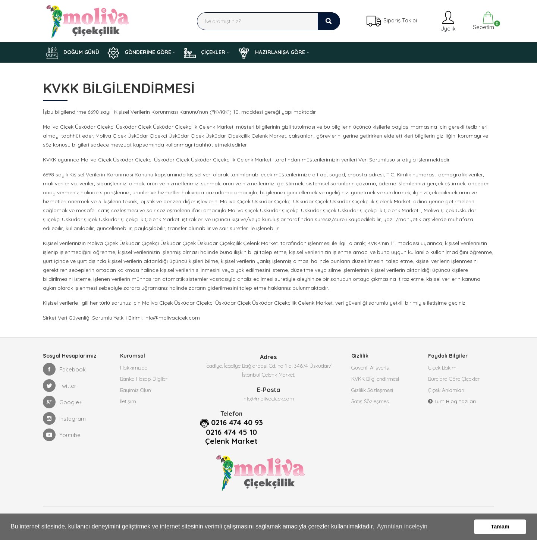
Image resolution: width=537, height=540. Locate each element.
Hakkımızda (134, 367)
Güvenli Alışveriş (370, 367)
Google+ (62, 402)
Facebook (64, 369)
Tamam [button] (500, 527)
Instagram (64, 418)
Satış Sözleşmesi (370, 401)
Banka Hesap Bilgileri (144, 379)
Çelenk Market (231, 441)
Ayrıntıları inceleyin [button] (402, 526)
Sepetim (482, 21)
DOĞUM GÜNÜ (72, 53)
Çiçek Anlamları (446, 390)
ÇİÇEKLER (204, 53)
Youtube (62, 434)
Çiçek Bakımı (443, 367)
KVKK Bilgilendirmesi (375, 379)
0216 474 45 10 (231, 432)
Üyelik (447, 21)
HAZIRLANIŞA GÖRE (271, 53)
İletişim (128, 401)
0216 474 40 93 (237, 422)
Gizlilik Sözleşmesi (372, 390)
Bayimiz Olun (135, 390)
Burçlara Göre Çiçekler (454, 379)
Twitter (59, 385)
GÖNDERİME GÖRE (139, 53)
